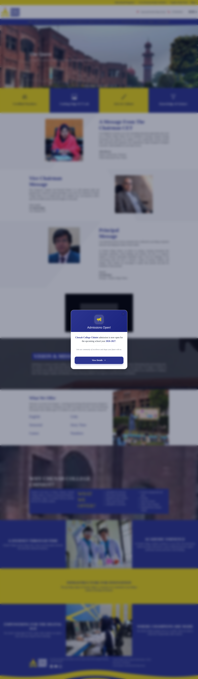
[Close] (123, 316)
